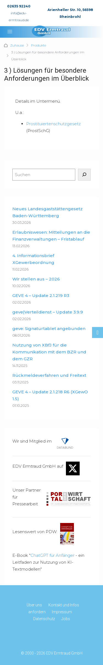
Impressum (62, 612)
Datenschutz (44, 619)
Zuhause (17, 45)
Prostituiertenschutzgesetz (53, 123)
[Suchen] (84, 175)
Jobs (65, 619)
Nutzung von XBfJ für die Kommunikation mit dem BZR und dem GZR (49, 351)
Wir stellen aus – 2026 (36, 279)
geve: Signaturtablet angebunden (48, 328)
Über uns (34, 605)
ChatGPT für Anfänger (52, 555)
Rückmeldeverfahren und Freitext (49, 375)
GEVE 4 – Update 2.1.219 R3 (40, 295)
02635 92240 (18, 6)
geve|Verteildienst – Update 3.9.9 (47, 312)
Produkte (38, 45)
